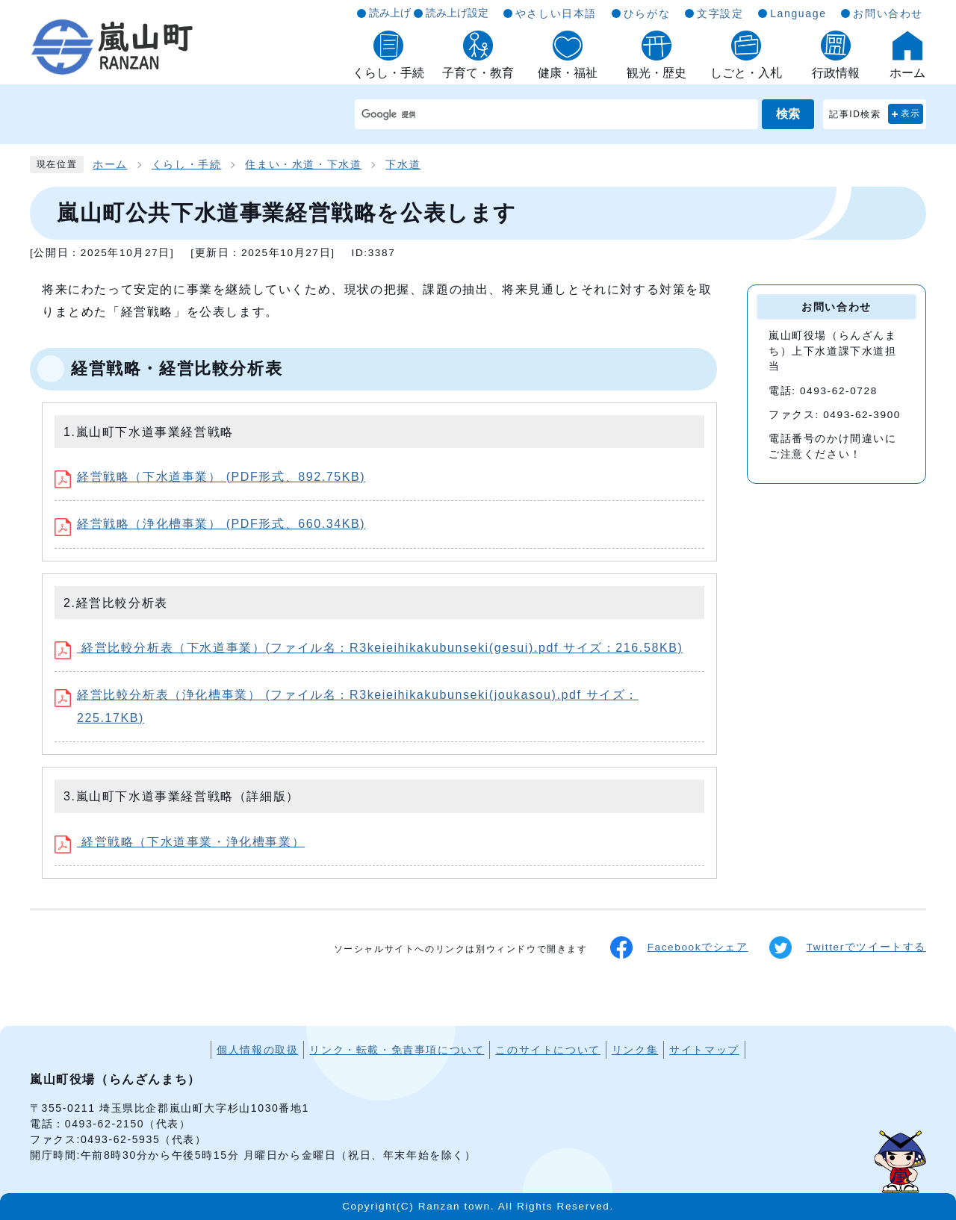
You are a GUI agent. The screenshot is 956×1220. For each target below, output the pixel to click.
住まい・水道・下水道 (303, 164)
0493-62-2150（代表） (128, 1124)
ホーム (110, 164)
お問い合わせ (888, 13)
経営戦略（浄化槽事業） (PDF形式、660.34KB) (210, 523)
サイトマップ (704, 1050)
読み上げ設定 (457, 13)
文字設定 (720, 13)
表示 (911, 113)
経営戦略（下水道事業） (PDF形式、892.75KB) (210, 476)
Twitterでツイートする (847, 947)
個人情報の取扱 (257, 1050)
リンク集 (635, 1050)
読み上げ (390, 13)
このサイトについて (547, 1050)
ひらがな (647, 13)
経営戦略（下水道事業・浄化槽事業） (180, 841)
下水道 (402, 164)
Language (798, 13)
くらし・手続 (187, 164)
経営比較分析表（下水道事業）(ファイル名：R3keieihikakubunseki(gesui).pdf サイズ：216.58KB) (369, 647)
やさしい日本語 (556, 13)
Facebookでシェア (679, 947)
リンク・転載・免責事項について (396, 1050)
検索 (788, 114)
